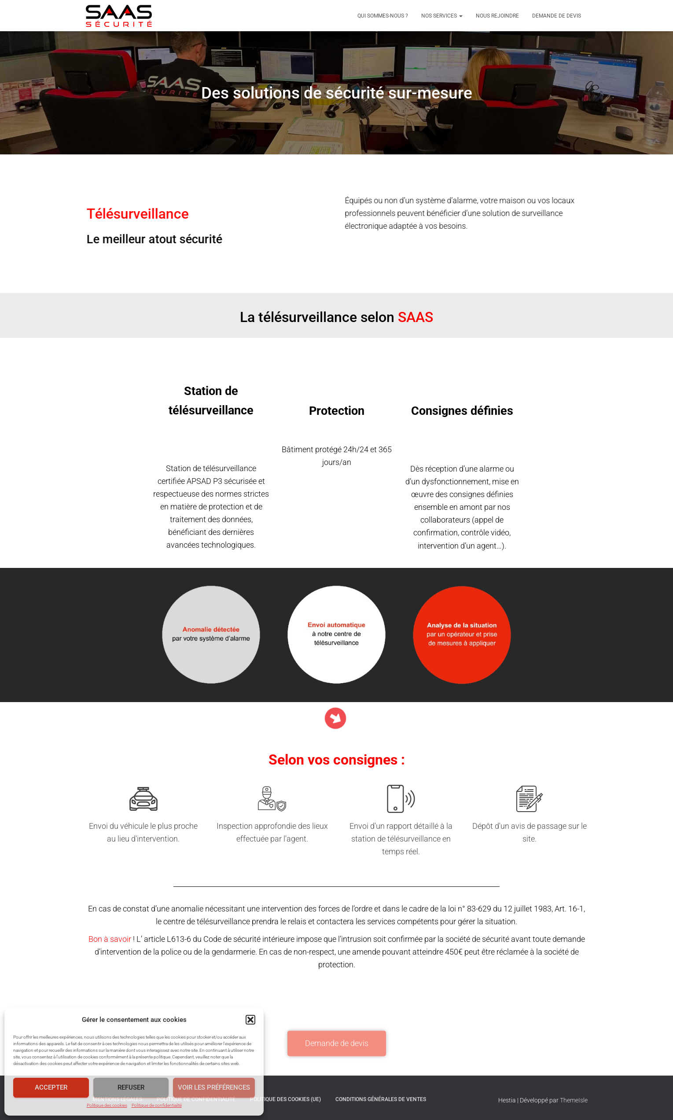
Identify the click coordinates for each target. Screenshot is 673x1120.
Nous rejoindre (497, 16)
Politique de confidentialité (157, 1105)
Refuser (131, 1087)
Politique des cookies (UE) (285, 1099)
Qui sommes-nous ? (382, 16)
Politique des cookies (107, 1105)
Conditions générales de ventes (380, 1099)
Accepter (51, 1087)
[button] (250, 1019)
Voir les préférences (214, 1087)
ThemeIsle (574, 1100)
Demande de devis (556, 16)
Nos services (442, 16)
